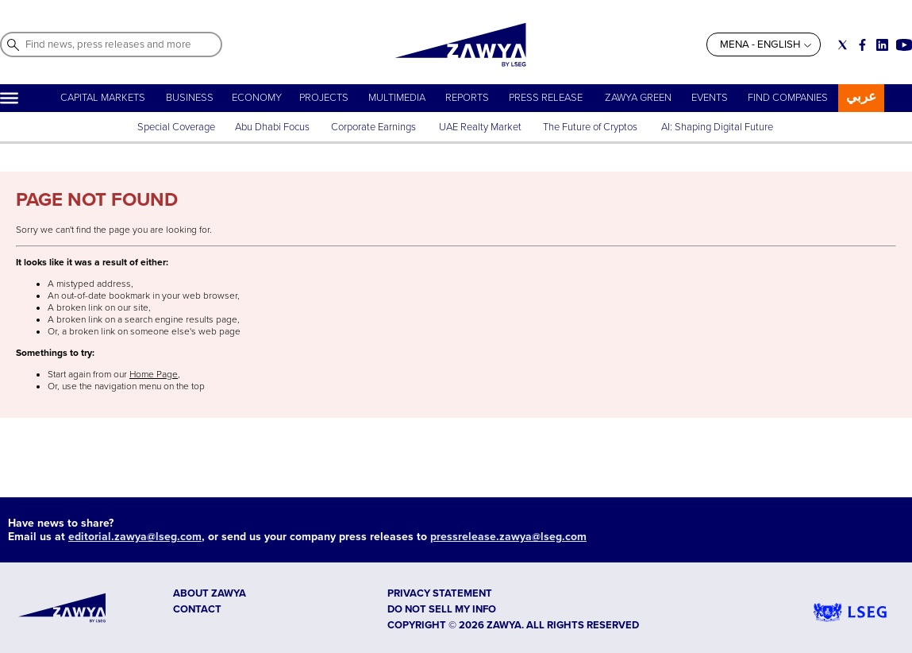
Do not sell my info (441, 609)
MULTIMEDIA (396, 97)
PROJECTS (323, 97)
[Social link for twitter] (843, 45)
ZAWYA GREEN (638, 97)
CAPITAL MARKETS (102, 97)
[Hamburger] (9, 98)
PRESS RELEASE (547, 97)
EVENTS (709, 97)
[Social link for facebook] (862, 45)
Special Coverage (176, 127)
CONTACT (197, 609)
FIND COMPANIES (788, 97)
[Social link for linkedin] (882, 45)
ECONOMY (257, 97)
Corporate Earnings (374, 127)
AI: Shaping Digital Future (717, 127)
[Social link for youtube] (904, 45)
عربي (861, 96)
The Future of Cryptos (590, 127)
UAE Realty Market (480, 127)
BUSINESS (190, 97)
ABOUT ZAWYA (209, 593)
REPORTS (467, 97)
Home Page (153, 375)
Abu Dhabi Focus (272, 127)
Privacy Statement (439, 593)
